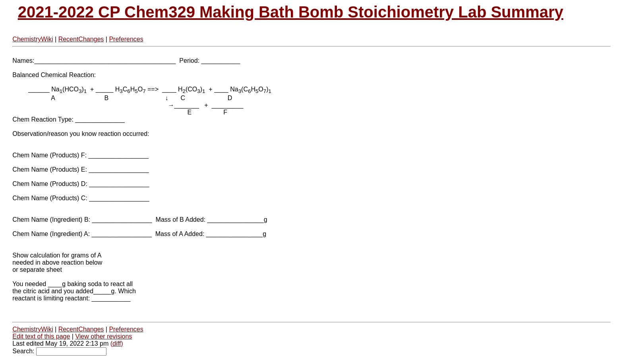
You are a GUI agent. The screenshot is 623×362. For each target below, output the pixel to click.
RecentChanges (81, 39)
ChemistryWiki (32, 39)
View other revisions (103, 336)
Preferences (126, 39)
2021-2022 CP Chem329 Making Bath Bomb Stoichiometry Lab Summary (290, 12)
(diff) (116, 343)
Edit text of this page (41, 336)
